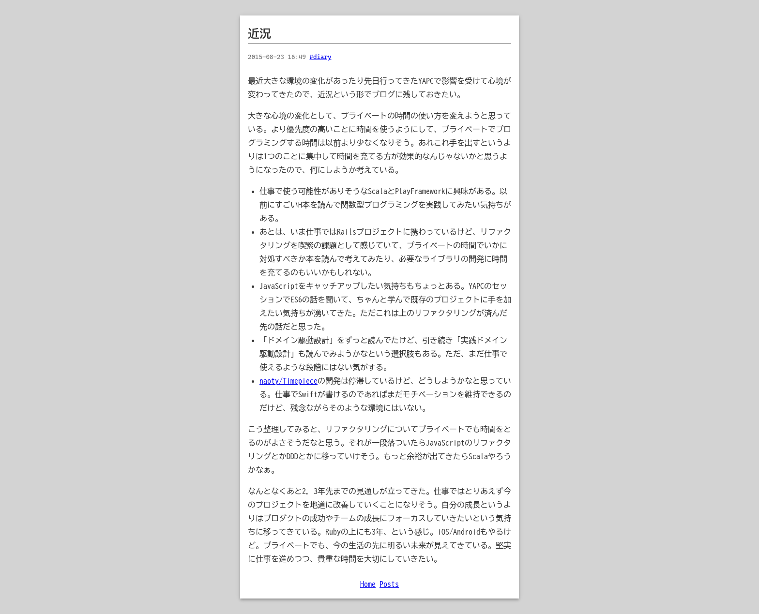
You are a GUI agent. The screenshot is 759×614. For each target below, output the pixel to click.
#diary (320, 56)
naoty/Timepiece (288, 381)
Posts (389, 584)
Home (368, 584)
